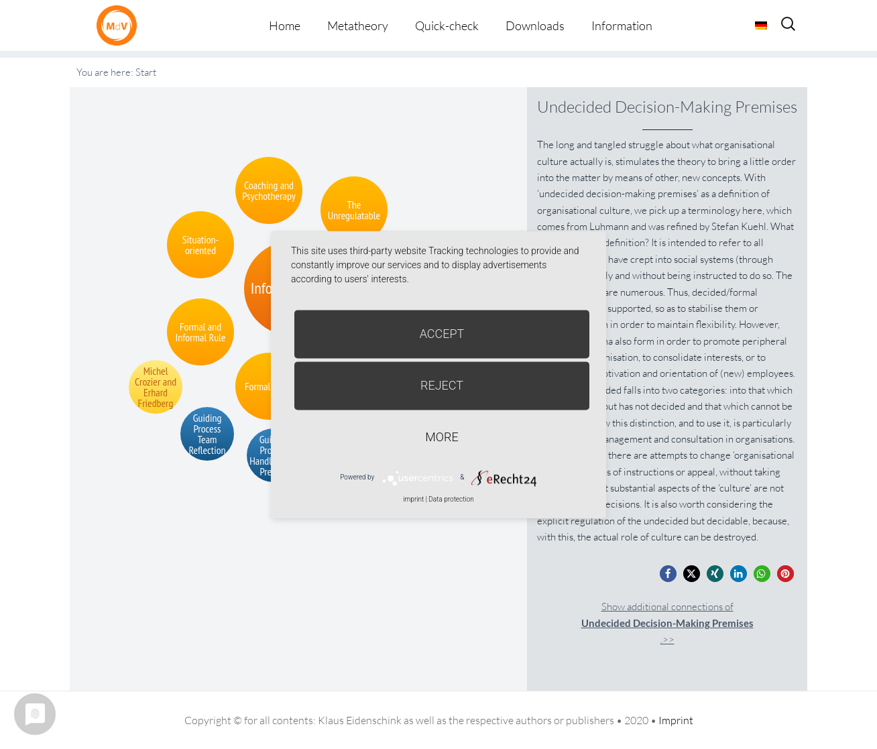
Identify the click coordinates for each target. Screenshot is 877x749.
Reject (441, 385)
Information (621, 25)
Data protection (450, 499)
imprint (413, 499)
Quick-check (447, 25)
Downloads (535, 25)
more (441, 437)
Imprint (675, 720)
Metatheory (357, 25)
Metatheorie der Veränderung (120, 25)
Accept (442, 334)
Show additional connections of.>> (667, 623)
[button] (668, 573)
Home (284, 25)
